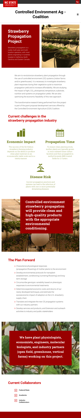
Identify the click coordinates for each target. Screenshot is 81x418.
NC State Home (11, 2)
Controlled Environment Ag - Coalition (40, 14)
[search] (77, 2)
